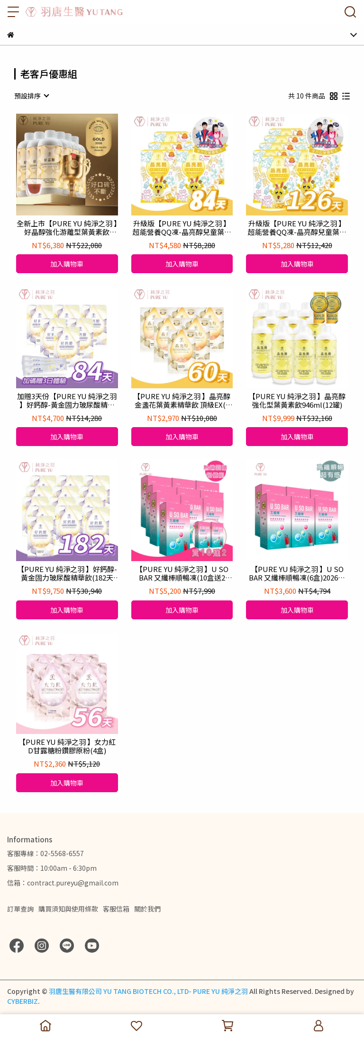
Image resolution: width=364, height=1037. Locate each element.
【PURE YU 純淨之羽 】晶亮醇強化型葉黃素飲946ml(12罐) (297, 400)
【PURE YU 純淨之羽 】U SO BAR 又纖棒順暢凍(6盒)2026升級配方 (297, 573)
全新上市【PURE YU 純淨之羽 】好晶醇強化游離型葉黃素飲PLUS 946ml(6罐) (67, 227)
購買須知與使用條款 (68, 908)
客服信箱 (116, 908)
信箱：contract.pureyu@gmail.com (62, 882)
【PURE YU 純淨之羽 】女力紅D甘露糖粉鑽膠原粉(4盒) (67, 746)
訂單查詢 (20, 908)
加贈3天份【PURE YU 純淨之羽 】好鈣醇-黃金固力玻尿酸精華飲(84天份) (67, 400)
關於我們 (147, 908)
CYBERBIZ (22, 1001)
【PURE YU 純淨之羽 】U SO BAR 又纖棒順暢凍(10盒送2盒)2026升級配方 (182, 573)
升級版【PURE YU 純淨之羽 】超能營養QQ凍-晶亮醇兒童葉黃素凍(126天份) (297, 227)
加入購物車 (66, 263)
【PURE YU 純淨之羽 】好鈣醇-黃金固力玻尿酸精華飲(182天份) (67, 573)
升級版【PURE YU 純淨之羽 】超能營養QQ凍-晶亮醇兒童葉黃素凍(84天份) (182, 227)
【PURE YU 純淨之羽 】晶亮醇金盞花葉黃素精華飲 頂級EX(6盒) (181, 400)
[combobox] (31, 95)
